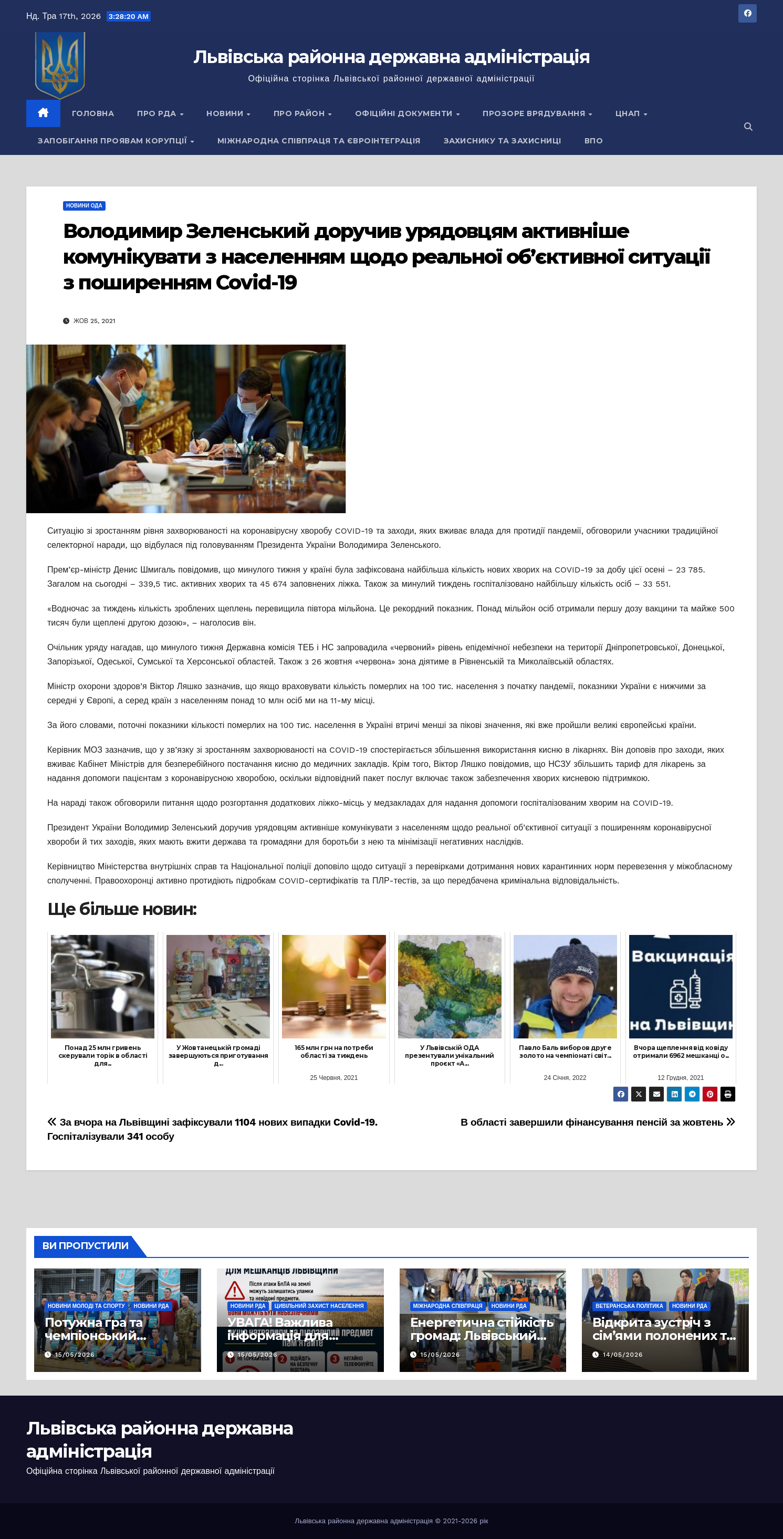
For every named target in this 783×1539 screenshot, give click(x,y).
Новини (226, 113)
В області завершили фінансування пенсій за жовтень (598, 1122)
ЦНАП (629, 113)
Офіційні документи (405, 113)
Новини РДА (151, 1306)
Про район (300, 113)
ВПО (593, 140)
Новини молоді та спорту (86, 1306)
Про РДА (158, 113)
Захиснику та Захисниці (502, 140)
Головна (93, 113)
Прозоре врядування (535, 113)
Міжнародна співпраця (448, 1306)
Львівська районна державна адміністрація (391, 57)
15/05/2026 (75, 1354)
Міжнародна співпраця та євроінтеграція (319, 140)
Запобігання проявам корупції (114, 140)
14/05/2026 (623, 1354)
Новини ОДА (84, 206)
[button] (748, 127)
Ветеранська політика (629, 1306)
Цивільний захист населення (319, 1306)
